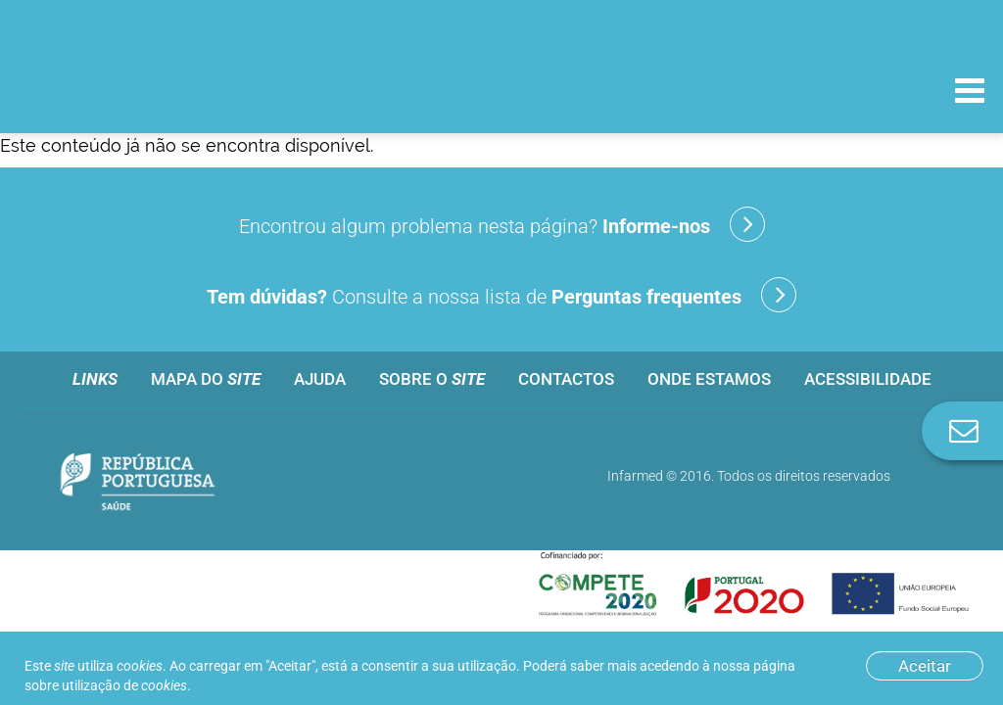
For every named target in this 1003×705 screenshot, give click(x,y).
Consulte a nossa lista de (501, 294)
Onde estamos (709, 379)
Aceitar (924, 666)
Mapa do (206, 379)
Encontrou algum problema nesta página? (502, 224)
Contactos (566, 379)
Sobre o (432, 379)
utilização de (124, 685)
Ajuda (320, 379)
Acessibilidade (867, 379)
